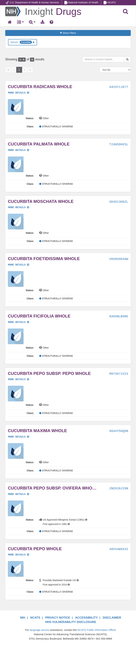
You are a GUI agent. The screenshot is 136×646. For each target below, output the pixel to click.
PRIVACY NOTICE (57, 617)
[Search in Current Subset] (103, 59)
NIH (22, 617)
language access (40, 629)
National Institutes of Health (83, 2)
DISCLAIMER (112, 617)
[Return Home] (43, 11)
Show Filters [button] (68, 33)
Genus (22, 42)
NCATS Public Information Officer (96, 629)
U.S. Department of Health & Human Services (34, 2)
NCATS (112, 2)
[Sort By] (115, 70)
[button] (16, 107)
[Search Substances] (127, 59)
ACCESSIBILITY (86, 617)
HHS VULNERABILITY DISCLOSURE (70, 622)
